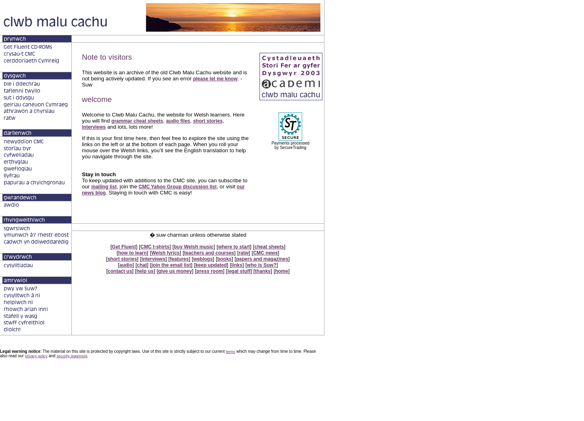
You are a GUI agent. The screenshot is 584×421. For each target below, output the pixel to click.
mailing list (104, 187)
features (179, 259)
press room (209, 271)
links (236, 265)
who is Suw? (262, 265)
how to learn (132, 253)
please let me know (215, 79)
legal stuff (239, 271)
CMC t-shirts (154, 247)
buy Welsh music (194, 247)
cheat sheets (269, 247)
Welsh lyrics (165, 253)
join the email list (171, 265)
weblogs (203, 259)
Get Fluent (124, 247)
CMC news (265, 253)
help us (145, 271)
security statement (71, 356)
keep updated (211, 265)
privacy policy (36, 356)
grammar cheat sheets (137, 121)
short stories (208, 121)
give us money (175, 271)
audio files (178, 121)
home (281, 271)
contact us (120, 271)
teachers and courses (209, 253)
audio (126, 265)
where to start (234, 247)
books (224, 259)
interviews (94, 127)
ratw (243, 253)
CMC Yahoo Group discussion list (178, 187)
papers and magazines (262, 259)
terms (230, 352)
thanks (263, 271)
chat (142, 265)
